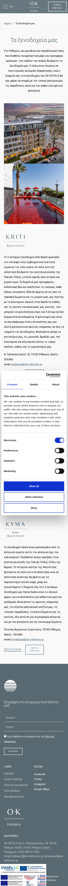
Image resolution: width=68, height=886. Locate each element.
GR (11, 6)
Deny (34, 507)
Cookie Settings (13, 779)
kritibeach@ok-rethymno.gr (26, 364)
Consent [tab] (12, 384)
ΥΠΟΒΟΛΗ (13, 751)
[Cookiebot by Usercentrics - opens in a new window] (49, 375)
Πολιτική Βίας (12, 790)
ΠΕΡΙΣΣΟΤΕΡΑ (12, 649)
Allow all (34, 486)
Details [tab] (34, 384)
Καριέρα (9, 773)
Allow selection (34, 497)
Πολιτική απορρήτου (16, 785)
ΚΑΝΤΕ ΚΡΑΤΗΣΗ (57, 6)
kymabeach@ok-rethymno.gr (27, 639)
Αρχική (7, 23)
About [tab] (55, 384)
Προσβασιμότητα (14, 796)
